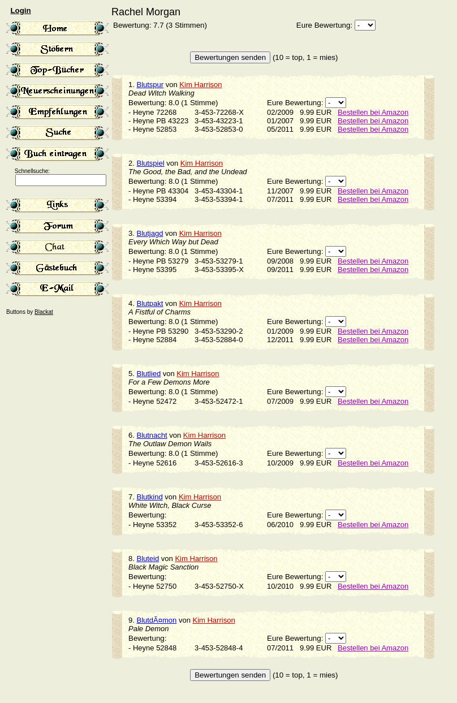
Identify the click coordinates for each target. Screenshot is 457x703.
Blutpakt (149, 303)
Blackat (44, 312)
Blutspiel (150, 163)
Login (20, 10)
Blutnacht (151, 435)
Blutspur (149, 84)
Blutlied (148, 373)
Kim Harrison (200, 84)
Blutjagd (149, 233)
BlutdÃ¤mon (156, 620)
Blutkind (149, 497)
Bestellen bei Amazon (373, 112)
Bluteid (147, 558)
